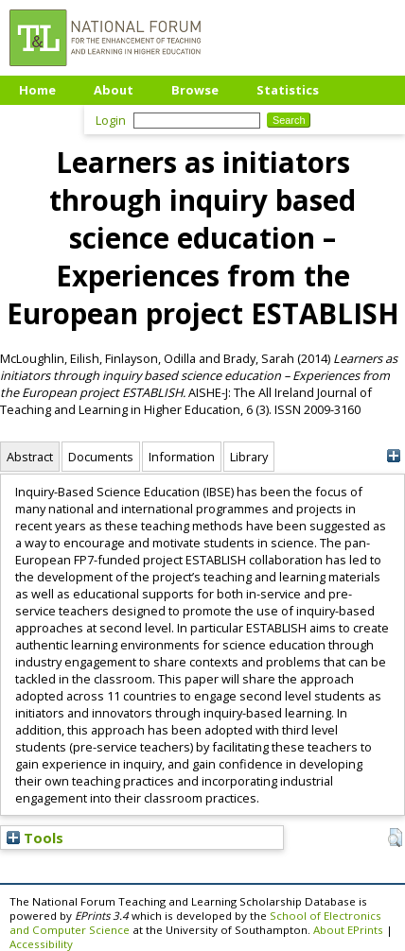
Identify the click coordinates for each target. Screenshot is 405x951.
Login (111, 120)
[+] (393, 456)
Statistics (287, 89)
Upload (42, 118)
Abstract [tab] (30, 456)
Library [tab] (249, 456)
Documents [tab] (100, 456)
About (113, 89)
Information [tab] (182, 456)
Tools (35, 837)
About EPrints (348, 930)
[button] (395, 837)
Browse (195, 89)
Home (37, 89)
